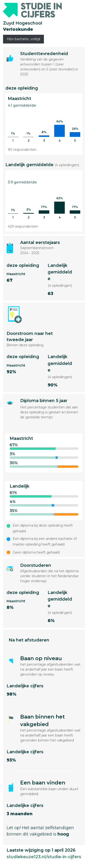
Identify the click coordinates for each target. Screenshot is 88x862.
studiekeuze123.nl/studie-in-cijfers (44, 856)
